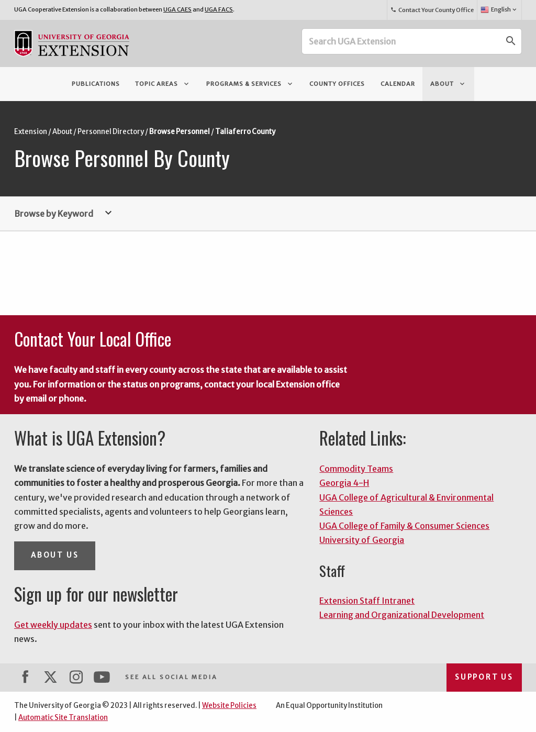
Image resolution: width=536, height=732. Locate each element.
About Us (55, 555)
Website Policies (229, 705)
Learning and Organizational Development (401, 614)
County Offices (337, 83)
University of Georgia (361, 540)
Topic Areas (163, 84)
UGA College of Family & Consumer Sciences (404, 525)
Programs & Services (250, 84)
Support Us (484, 677)
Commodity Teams (356, 468)
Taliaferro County (245, 131)
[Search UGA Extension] (401, 41)
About (448, 84)
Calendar (398, 83)
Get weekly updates (53, 624)
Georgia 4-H (344, 483)
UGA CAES (177, 9)
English (499, 10)
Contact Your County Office (431, 10)
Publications (96, 83)
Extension (30, 131)
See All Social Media (171, 677)
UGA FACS (219, 9)
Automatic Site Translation (63, 717)
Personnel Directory (110, 131)
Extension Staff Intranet (367, 600)
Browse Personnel (179, 131)
